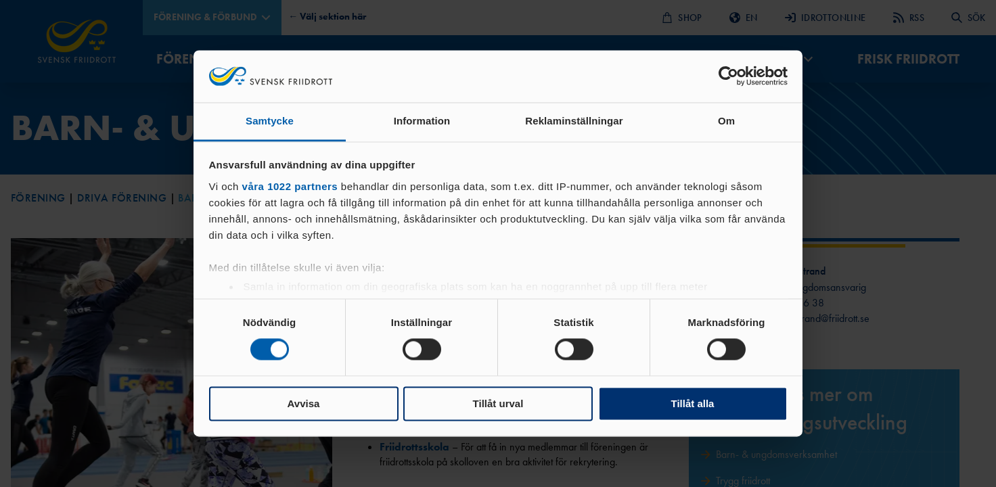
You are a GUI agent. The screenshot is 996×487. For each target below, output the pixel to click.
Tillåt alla (693, 403)
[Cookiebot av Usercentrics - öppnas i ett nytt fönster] (728, 76)
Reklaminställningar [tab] (573, 120)
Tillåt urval (498, 403)
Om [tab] (726, 120)
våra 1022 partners (290, 186)
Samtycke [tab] (270, 120)
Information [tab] (422, 120)
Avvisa (304, 403)
